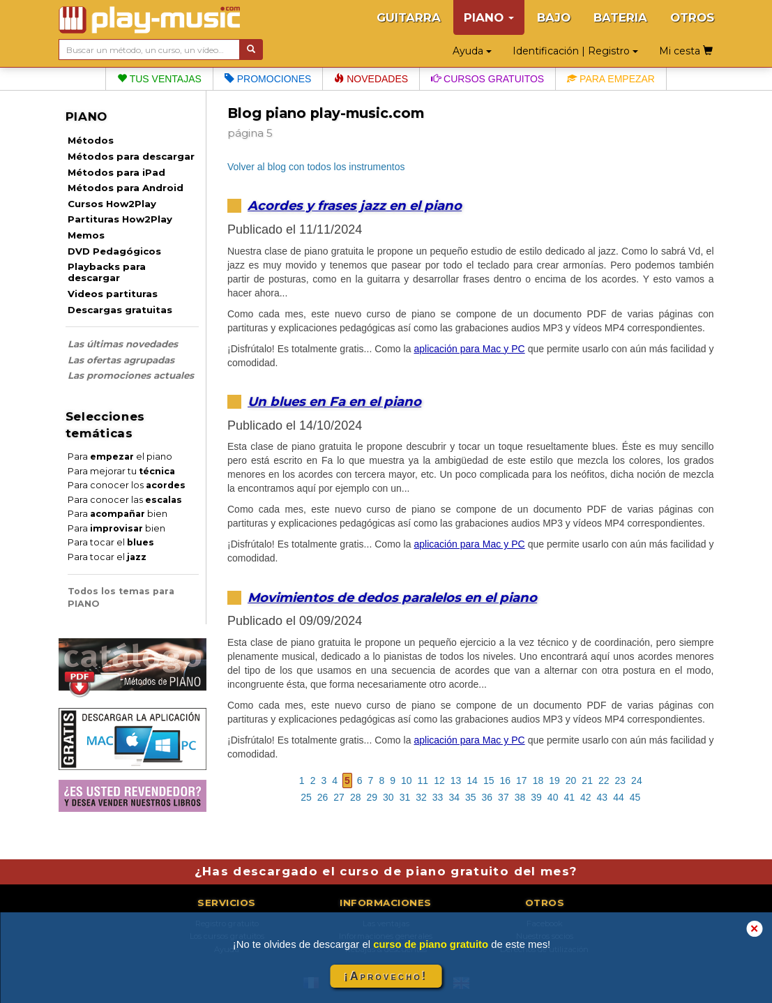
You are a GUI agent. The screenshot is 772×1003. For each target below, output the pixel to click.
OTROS (692, 17)
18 (538, 780)
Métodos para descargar (131, 156)
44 (618, 797)
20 (571, 780)
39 (536, 797)
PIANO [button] (489, 17)
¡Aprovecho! (385, 976)
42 (585, 797)
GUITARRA (409, 17)
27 (339, 797)
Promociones (268, 78)
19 (554, 780)
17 (521, 780)
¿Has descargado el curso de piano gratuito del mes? (386, 871)
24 (636, 780)
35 (470, 797)
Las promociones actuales (131, 375)
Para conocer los (127, 485)
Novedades (371, 78)
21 (587, 780)
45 (635, 797)
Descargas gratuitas (120, 309)
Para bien (117, 513)
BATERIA (620, 17)
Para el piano (120, 456)
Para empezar (611, 78)
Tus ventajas (159, 78)
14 (472, 780)
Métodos (91, 140)
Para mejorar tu (121, 471)
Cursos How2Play (112, 203)
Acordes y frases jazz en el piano (355, 205)
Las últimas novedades (123, 343)
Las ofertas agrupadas (121, 359)
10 (406, 780)
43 (602, 797)
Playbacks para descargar (107, 272)
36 (487, 797)
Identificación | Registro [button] (575, 51)
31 (405, 797)
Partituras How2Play (120, 219)
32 (421, 797)
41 (569, 797)
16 (504, 780)
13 (456, 780)
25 (306, 797)
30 (388, 797)
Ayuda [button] (472, 51)
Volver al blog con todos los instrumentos (315, 166)
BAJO (553, 17)
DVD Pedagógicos (114, 251)
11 (423, 780)
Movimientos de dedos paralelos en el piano (392, 597)
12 (439, 780)
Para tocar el (111, 542)
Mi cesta (686, 51)
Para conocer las (125, 500)
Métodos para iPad (116, 172)
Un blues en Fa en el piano (334, 401)
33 (438, 797)
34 (454, 797)
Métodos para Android (125, 187)
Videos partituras (113, 293)
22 (604, 780)
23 (620, 780)
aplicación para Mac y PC (469, 348)
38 (520, 797)
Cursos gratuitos (487, 78)
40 (553, 797)
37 (503, 797)
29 (371, 797)
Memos (86, 235)
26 (322, 797)
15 (488, 780)
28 (355, 797)
